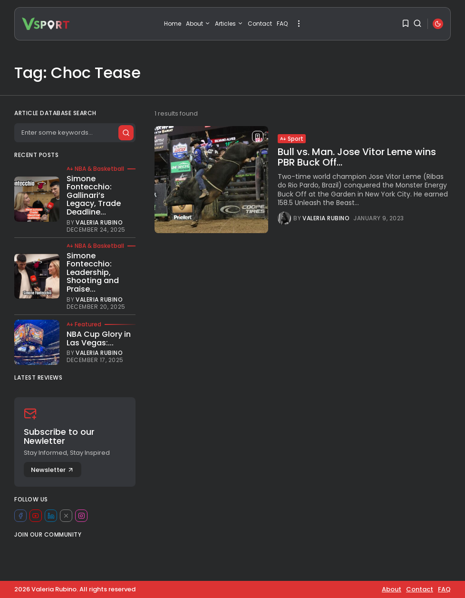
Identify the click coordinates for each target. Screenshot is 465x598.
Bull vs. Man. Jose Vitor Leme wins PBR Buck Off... (357, 157)
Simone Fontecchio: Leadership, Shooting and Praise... (93, 272)
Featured (84, 324)
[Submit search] (125, 132)
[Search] (74, 132)
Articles (229, 24)
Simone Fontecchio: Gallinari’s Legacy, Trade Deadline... (94, 195)
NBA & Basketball (95, 169)
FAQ (282, 24)
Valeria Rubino (325, 218)
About (198, 24)
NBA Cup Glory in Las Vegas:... (99, 338)
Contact (260, 24)
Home (172, 24)
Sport (291, 139)
